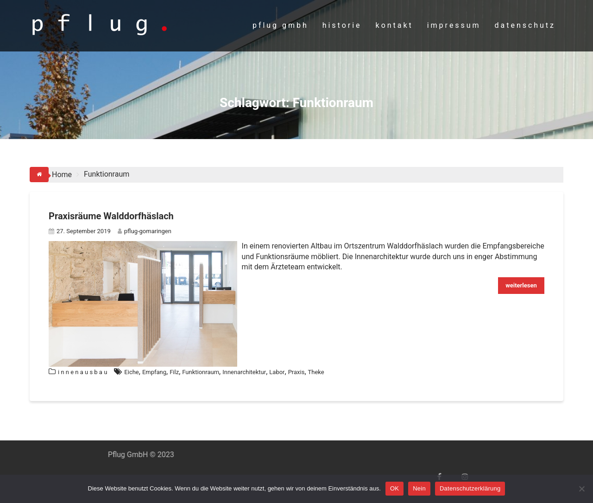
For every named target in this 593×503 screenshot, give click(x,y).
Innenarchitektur (244, 372)
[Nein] (581, 488)
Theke (316, 372)
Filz (174, 372)
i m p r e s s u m (453, 25)
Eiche (131, 372)
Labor (276, 372)
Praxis (296, 372)
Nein (419, 488)
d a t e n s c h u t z (524, 25)
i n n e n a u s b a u (82, 372)
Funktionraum (200, 372)
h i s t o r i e (341, 25)
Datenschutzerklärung (470, 488)
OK (394, 488)
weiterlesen (521, 285)
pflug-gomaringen (144, 231)
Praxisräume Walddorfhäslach (111, 216)
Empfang (154, 372)
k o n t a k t (393, 25)
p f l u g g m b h (279, 25)
